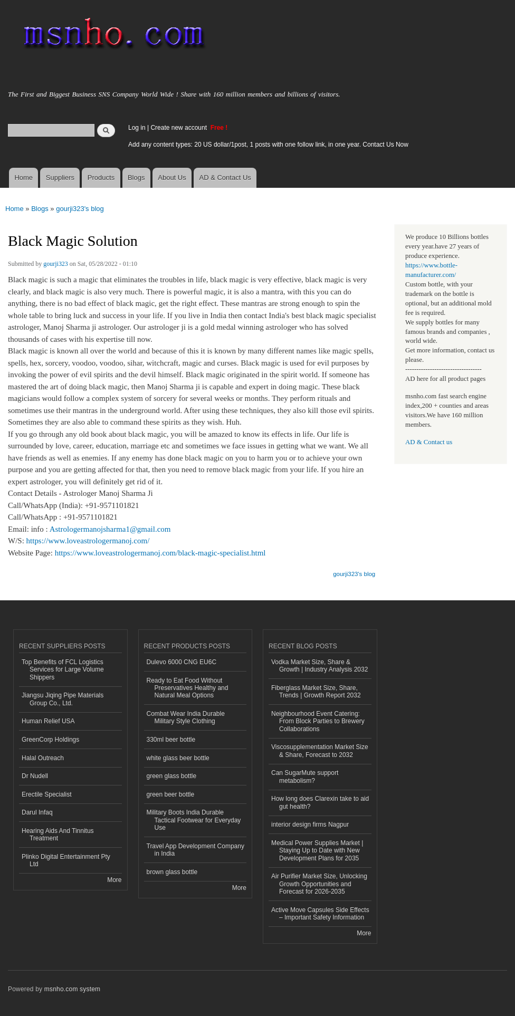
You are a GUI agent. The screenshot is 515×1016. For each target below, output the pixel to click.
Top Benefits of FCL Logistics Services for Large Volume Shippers (63, 669)
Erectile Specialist (47, 794)
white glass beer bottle (178, 758)
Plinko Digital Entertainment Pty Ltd (66, 860)
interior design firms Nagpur (310, 824)
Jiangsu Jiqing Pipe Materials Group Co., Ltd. (62, 699)
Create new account (179, 127)
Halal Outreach (43, 758)
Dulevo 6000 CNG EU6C (182, 662)
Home (23, 177)
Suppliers (60, 177)
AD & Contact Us (225, 177)
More (114, 880)
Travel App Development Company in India (195, 849)
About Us (172, 177)
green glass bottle (172, 776)
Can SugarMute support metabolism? (304, 776)
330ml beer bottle (171, 739)
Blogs (136, 177)
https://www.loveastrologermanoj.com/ (88, 540)
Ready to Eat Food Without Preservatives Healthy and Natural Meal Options (187, 688)
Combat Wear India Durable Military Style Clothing (186, 717)
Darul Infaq (37, 812)
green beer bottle (171, 794)
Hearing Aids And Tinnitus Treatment (58, 834)
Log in (137, 127)
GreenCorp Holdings (50, 739)
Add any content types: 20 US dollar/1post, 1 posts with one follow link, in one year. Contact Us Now (268, 144)
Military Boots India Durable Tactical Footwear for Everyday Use (194, 820)
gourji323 (55, 263)
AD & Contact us (428, 442)
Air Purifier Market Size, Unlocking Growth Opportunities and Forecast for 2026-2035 (319, 884)
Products (101, 177)
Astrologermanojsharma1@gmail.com (110, 529)
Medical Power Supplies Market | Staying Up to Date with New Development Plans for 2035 (317, 850)
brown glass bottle (172, 872)
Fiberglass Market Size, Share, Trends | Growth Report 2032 (316, 691)
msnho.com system (72, 989)
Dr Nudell (35, 776)
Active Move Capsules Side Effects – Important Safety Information (320, 913)
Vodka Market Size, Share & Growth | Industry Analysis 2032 (319, 665)
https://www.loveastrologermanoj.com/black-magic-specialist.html (160, 553)
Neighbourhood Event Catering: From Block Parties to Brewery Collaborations (318, 721)
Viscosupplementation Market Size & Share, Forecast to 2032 (319, 750)
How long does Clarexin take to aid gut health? (320, 802)
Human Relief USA (48, 721)
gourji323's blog (80, 209)
